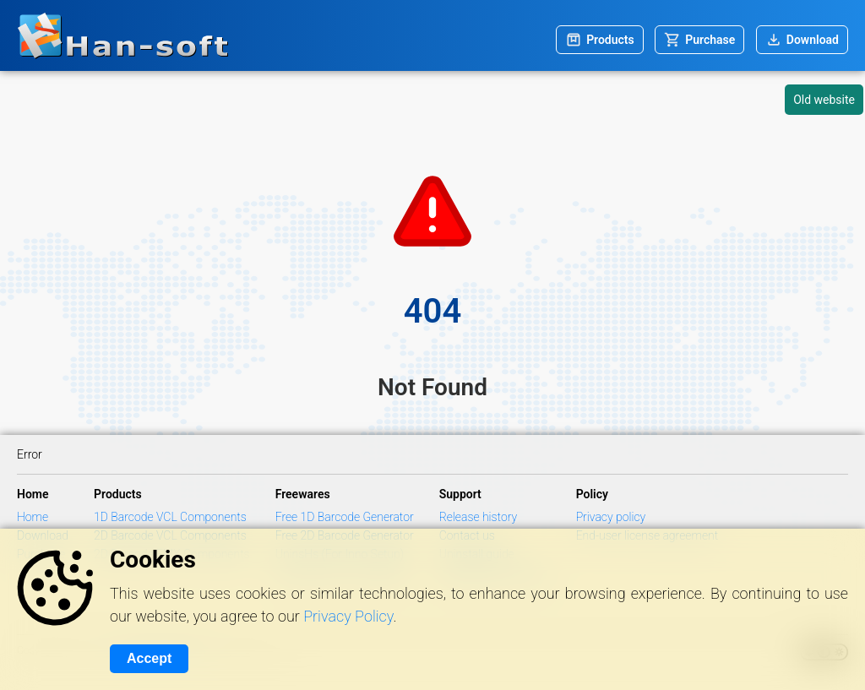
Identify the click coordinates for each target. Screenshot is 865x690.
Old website (824, 99)
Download (812, 39)
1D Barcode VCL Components (170, 517)
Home (32, 517)
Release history (478, 517)
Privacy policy (611, 517)
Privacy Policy (348, 616)
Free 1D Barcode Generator (344, 517)
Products (610, 39)
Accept (149, 658)
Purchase (710, 39)
